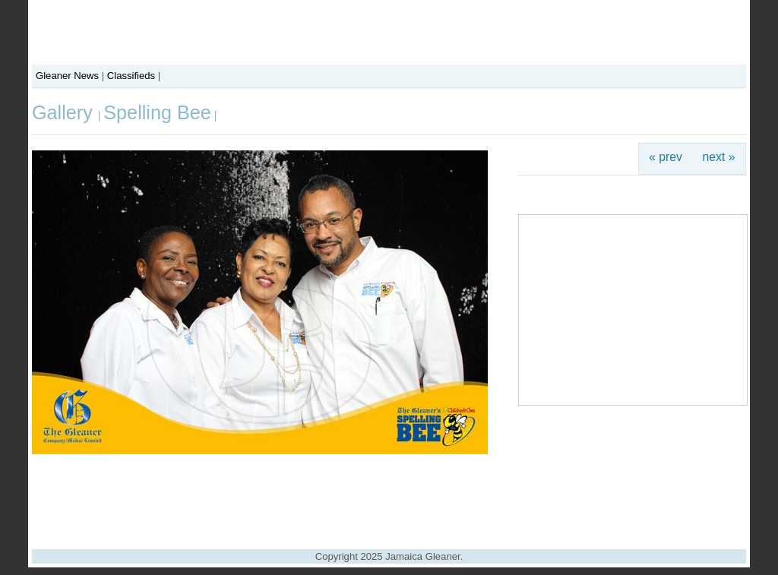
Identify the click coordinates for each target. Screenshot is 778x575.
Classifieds (131, 75)
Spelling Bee (156, 112)
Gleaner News (67, 75)
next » (719, 156)
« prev (665, 156)
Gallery (65, 112)
